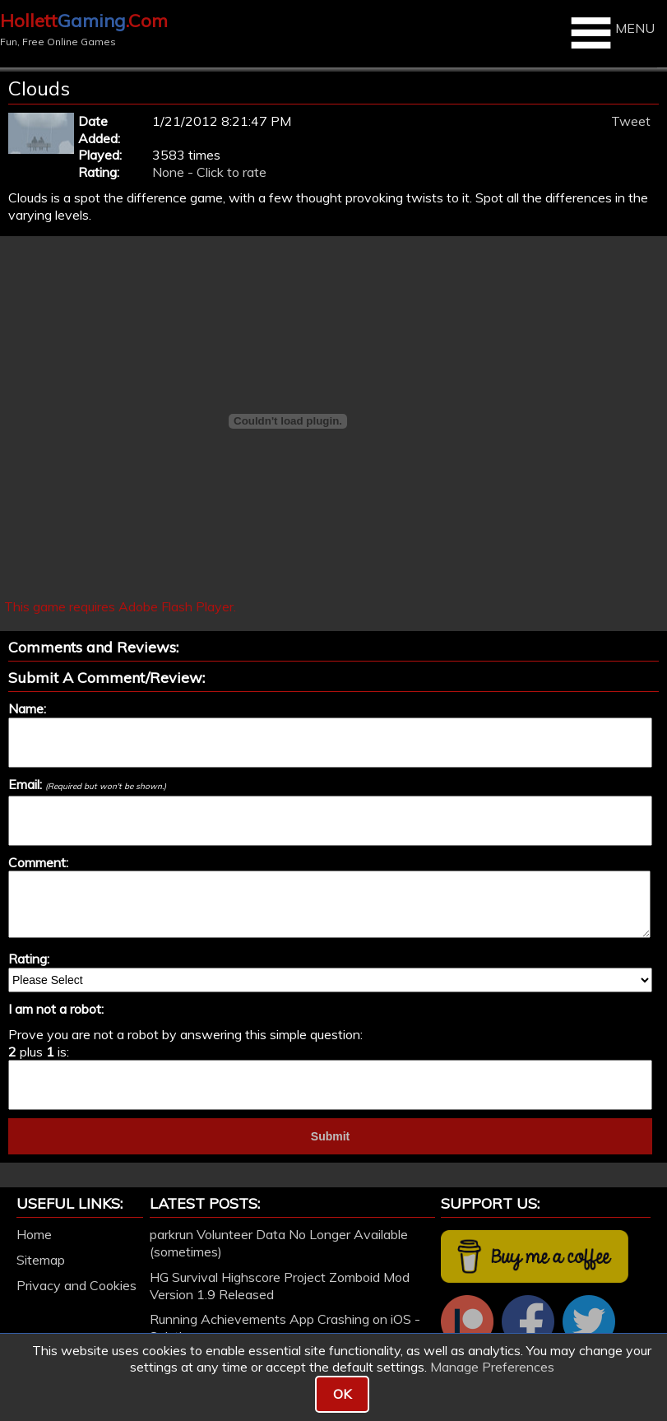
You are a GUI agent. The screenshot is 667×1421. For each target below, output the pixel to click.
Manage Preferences (492, 1366)
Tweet (631, 121)
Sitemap (40, 1260)
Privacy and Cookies (76, 1285)
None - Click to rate (209, 172)
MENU (611, 32)
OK (342, 1394)
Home (34, 1234)
